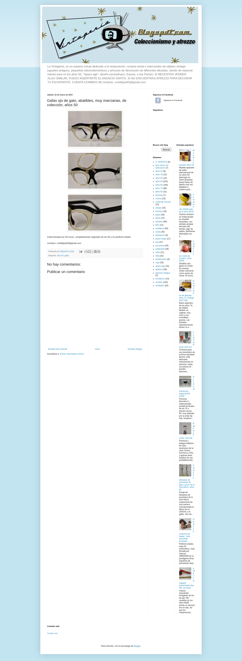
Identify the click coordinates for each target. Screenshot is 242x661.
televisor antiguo (162, 273)
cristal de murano (163, 202)
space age (160, 266)
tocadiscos (160, 279)
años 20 (159, 171)
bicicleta (159, 195)
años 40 (159, 178)
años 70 (159, 188)
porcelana (159, 245)
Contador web (52, 633)
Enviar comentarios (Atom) (72, 354)
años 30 (159, 174)
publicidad (160, 249)
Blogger (137, 646)
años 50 (60, 255)
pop (157, 242)
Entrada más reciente (57, 349)
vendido (159, 282)
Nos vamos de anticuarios (161, 166)
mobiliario (159, 228)
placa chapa (160, 239)
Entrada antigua (135, 349)
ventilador (159, 285)
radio (157, 252)
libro (157, 225)
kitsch (158, 218)
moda (157, 232)
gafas (66, 255)
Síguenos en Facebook (158, 100)
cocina (158, 198)
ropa (157, 262)
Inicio (97, 349)
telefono (159, 269)
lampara (159, 221)
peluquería (160, 235)
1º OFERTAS (161, 162)
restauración (161, 259)
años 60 (159, 185)
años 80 (159, 191)
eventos (159, 211)
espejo (158, 208)
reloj (157, 256)
